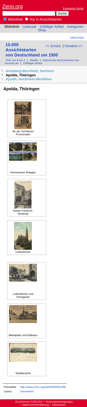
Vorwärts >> (73, 46)
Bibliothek (13, 19)
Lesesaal (29, 26)
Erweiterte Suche (73, 8)
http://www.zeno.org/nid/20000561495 (43, 386)
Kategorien (75, 26)
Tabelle (34, 60)
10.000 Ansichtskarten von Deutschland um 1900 (32, 49)
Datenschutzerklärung (35, 404)
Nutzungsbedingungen (59, 401)
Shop (42, 30)
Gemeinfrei (26, 391)
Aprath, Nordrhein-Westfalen (29, 79)
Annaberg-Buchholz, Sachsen (30, 71)
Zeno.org (12, 6)
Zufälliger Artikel (51, 26)
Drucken (77, 37)
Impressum (59, 404)
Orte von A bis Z (15, 60)
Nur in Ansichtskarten (43, 19)
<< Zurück (53, 46)
